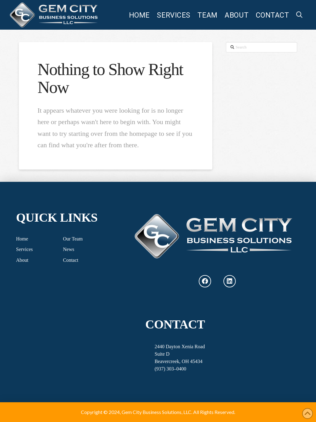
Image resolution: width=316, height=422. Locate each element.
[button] (299, 15)
